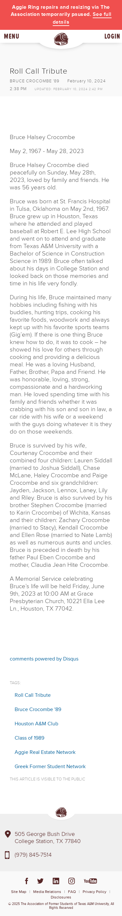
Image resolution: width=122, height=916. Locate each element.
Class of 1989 (29, 738)
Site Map (18, 891)
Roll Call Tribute (33, 695)
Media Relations (47, 891)
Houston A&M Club (36, 723)
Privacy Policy (94, 891)
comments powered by (44, 659)
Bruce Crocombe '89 (38, 709)
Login (112, 36)
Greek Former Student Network (50, 766)
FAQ (72, 891)
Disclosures (61, 897)
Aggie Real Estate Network (45, 752)
